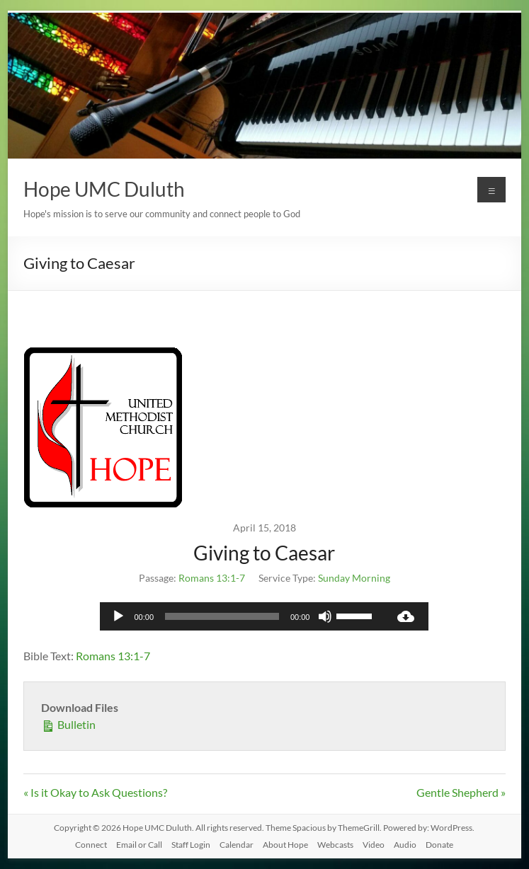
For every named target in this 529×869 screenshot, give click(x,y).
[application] (241, 616)
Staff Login (190, 844)
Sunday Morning (354, 578)
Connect (91, 844)
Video (374, 844)
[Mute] (325, 616)
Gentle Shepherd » (461, 792)
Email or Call (139, 844)
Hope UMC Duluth (104, 189)
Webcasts (335, 844)
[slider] (222, 616)
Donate (439, 844)
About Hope (285, 844)
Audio (405, 844)
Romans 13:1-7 (211, 578)
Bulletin (68, 723)
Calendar (237, 844)
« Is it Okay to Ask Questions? (95, 792)
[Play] (118, 616)
